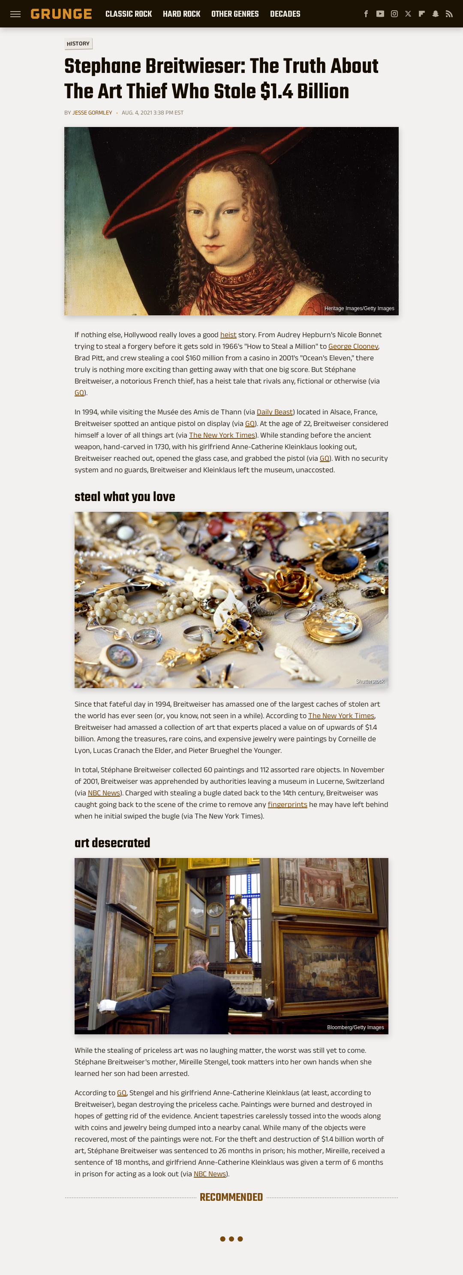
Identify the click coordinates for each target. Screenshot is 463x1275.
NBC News (104, 793)
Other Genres (235, 13)
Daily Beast (275, 412)
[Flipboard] (421, 13)
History (78, 43)
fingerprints (287, 804)
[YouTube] (380, 13)
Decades (285, 13)
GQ (79, 392)
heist (228, 334)
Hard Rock (181, 13)
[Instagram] (394, 13)
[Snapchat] (435, 13)
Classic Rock (128, 13)
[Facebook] (366, 13)
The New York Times (222, 435)
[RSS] (449, 13)
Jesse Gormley (92, 112)
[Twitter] (408, 13)
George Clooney (353, 346)
